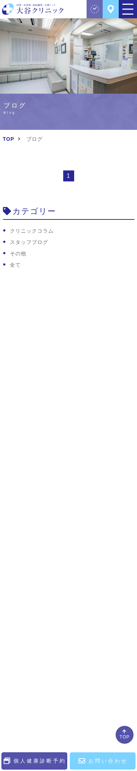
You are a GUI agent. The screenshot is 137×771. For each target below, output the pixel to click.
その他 (18, 253)
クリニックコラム (32, 231)
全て (15, 265)
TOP (124, 737)
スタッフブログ (29, 242)
